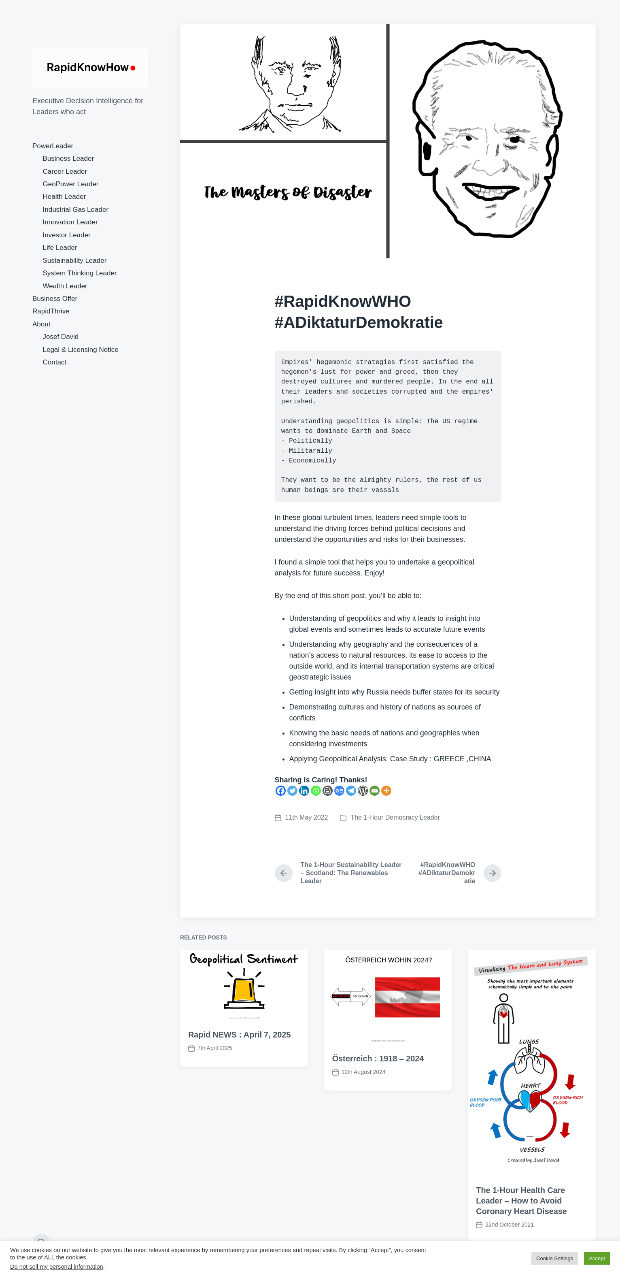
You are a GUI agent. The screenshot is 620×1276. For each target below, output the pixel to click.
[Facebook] (281, 791)
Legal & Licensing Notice (81, 350)
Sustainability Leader (75, 260)
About (41, 324)
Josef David (61, 337)
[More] (386, 791)
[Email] (374, 791)
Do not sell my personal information (56, 1266)
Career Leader (65, 171)
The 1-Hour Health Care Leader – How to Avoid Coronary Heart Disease (521, 1211)
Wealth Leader (65, 286)
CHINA (480, 759)
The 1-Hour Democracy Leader (395, 817)
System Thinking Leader (80, 273)
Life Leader (60, 247)
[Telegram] (351, 791)
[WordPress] (363, 791)
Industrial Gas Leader (76, 209)
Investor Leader (67, 235)
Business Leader (68, 158)
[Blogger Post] (328, 791)
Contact (55, 362)
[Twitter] (292, 791)
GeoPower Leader (71, 184)
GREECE (449, 759)
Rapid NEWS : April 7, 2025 (239, 1045)
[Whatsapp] (316, 791)
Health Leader (64, 196)
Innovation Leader (70, 222)
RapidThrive (51, 311)
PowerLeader (52, 146)
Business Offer (54, 298)
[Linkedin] (304, 791)
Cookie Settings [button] (554, 1258)
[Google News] (339, 791)
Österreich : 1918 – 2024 (378, 1069)
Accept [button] (597, 1258)
